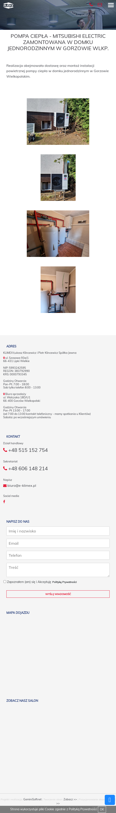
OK (102, 809)
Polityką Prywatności (83, 809)
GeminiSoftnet (32, 799)
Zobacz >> (70, 799)
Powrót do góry (110, 800)
